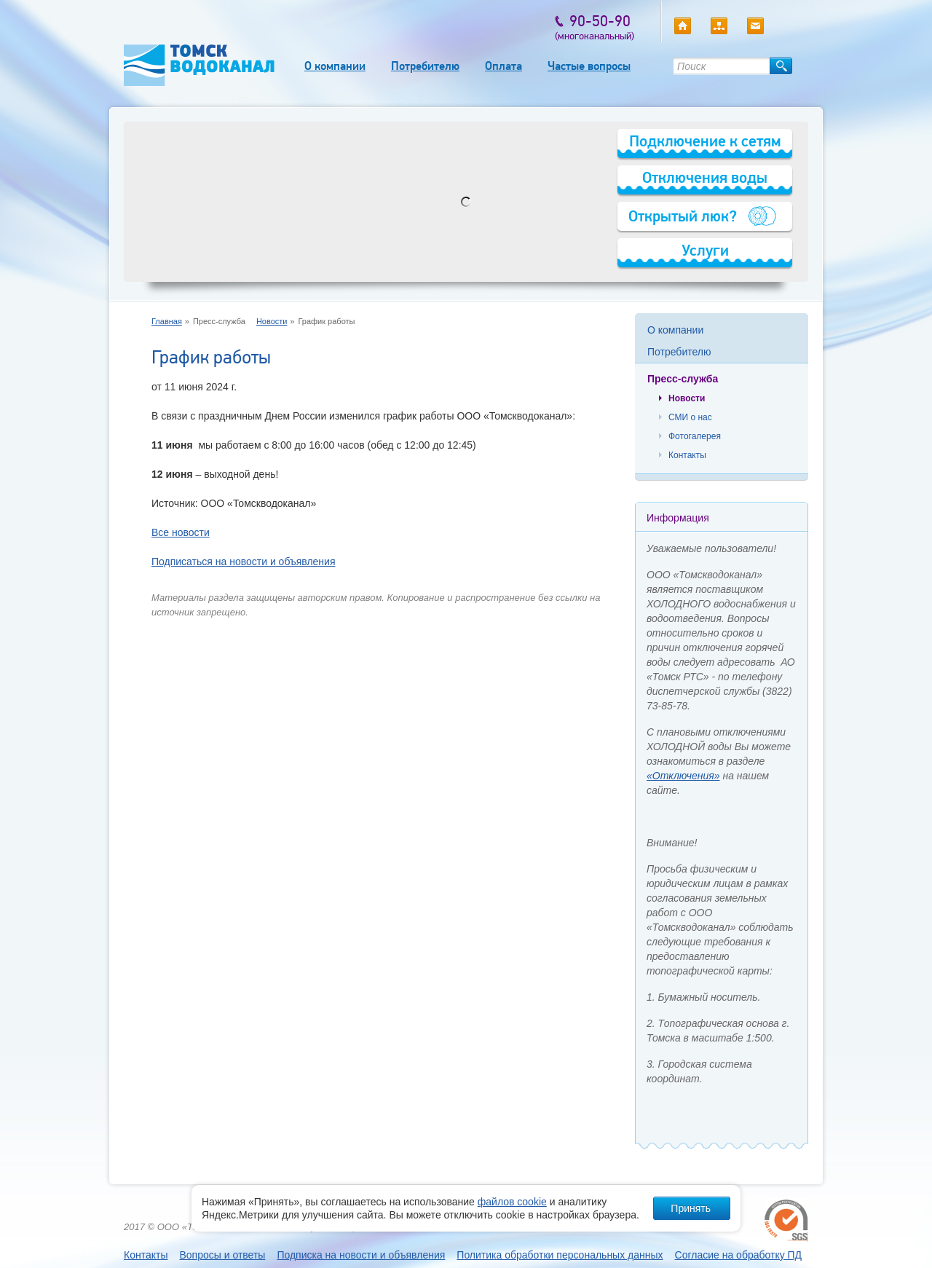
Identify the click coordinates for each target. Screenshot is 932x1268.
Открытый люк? (682, 216)
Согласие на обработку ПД (738, 1255)
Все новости (180, 532)
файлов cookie (512, 1202)
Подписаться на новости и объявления (243, 561)
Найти (781, 66)
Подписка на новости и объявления (361, 1255)
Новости (272, 321)
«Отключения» (683, 775)
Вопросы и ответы (222, 1255)
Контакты (687, 455)
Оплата (503, 66)
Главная (166, 321)
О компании (335, 66)
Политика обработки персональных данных (560, 1255)
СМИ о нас (690, 417)
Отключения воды (704, 177)
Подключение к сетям (705, 141)
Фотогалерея (694, 436)
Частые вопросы (589, 66)
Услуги (705, 250)
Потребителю (425, 66)
